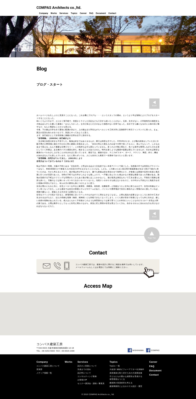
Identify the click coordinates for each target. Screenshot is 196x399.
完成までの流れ (84, 369)
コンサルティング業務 (87, 376)
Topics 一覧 (115, 366)
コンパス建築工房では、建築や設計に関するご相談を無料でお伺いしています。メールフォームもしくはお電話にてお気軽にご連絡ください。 (110, 265)
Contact (112, 13)
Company (43, 13)
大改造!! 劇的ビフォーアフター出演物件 (127, 369)
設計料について (84, 373)
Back (154, 106)
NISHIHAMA (136, 350)
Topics (74, 13)
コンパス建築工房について (48, 366)
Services (63, 13)
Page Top (152, 238)
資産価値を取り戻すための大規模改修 (126, 373)
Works (54, 13)
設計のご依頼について (87, 366)
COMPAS (152, 350)
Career (83, 13)
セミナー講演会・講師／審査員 (91, 383)
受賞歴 (39, 369)
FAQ (91, 13)
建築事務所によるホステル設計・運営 (126, 386)
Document (101, 13)
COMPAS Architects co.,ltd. (59, 8)
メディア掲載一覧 (44, 373)
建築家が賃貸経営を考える (121, 383)
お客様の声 (82, 380)
